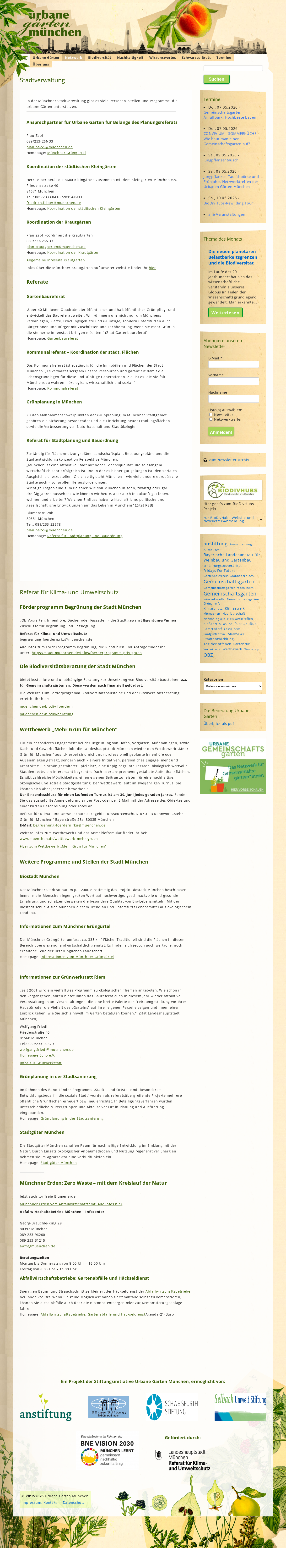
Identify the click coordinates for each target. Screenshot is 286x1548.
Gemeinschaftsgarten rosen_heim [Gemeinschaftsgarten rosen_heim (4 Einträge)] (229, 588)
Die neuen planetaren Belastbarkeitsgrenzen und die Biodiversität (232, 257)
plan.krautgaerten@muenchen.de (56, 246)
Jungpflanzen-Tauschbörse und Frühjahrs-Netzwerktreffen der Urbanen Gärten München (231, 181)
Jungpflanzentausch (221, 160)
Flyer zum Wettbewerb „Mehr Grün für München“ (63, 846)
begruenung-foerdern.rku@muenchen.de (69, 825)
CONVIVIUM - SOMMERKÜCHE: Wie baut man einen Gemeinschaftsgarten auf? (231, 138)
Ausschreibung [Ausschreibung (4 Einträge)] (241, 544)
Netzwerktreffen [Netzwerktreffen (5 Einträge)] (240, 619)
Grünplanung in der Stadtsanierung (72, 1118)
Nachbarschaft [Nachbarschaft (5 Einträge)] (233, 613)
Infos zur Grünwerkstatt (41, 1063)
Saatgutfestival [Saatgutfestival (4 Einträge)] (215, 634)
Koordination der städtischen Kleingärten (83, 208)
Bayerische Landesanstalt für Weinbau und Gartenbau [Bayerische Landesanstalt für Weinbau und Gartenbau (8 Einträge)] (232, 557)
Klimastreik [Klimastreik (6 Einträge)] (235, 608)
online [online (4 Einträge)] (227, 624)
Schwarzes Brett (196, 57)
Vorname (216, 375)
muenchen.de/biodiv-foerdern (46, 706)
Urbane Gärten (46, 57)
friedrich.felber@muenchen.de (54, 202)
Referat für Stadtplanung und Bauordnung (84, 536)
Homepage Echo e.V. (37, 1055)
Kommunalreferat (62, 388)
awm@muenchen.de (37, 1246)
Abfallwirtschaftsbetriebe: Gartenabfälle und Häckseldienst (93, 1314)
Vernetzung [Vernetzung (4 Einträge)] (212, 649)
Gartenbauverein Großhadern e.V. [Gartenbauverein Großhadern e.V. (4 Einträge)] (229, 576)
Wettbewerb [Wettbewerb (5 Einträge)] (232, 649)
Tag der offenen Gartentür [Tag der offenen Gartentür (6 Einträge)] (227, 644)
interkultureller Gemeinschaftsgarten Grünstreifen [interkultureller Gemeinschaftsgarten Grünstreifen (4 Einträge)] (231, 601)
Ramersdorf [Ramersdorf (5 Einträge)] (213, 629)
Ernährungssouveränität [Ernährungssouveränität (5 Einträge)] (223, 565)
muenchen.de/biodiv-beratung (47, 714)
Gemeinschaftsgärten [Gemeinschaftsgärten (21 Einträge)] (230, 593)
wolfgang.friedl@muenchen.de (47, 1049)
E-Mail (215, 358)
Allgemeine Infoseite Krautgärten (56, 260)
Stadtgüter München (59, 1162)
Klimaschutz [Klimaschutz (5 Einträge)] (213, 608)
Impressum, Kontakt (39, 1502)
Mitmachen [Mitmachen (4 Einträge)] (212, 613)
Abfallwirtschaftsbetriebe (168, 1291)
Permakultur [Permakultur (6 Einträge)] (245, 623)
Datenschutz (74, 1502)
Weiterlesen (225, 312)
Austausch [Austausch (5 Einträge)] (212, 550)
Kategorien (213, 679)
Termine (223, 57)
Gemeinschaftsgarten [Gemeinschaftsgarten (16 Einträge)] (229, 581)
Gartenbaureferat (62, 338)
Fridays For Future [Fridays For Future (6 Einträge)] (220, 570)
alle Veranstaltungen (226, 214)
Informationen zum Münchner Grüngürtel (77, 956)
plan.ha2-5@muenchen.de (50, 147)
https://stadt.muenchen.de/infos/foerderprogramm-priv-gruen (87, 652)
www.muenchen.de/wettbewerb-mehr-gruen (59, 838)
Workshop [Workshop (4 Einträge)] (251, 649)
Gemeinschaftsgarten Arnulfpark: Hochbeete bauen (230, 115)
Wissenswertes (162, 57)
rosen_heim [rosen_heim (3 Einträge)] (232, 629)
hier (152, 267)
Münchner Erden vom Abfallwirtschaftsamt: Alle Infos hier (71, 1204)
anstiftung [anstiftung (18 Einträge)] (216, 543)
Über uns (41, 64)
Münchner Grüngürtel (66, 152)
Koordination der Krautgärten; (74, 252)
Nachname (217, 392)
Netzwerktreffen (226, 419)
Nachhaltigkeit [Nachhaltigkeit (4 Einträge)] (214, 619)
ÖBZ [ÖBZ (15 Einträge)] (208, 655)
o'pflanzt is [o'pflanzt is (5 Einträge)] (212, 624)
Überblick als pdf (219, 723)
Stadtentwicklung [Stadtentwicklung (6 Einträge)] (219, 639)
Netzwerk (73, 57)
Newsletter (221, 414)
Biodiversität (99, 57)
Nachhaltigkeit (130, 57)
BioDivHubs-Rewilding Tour (228, 203)
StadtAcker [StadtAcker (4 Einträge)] (236, 634)
